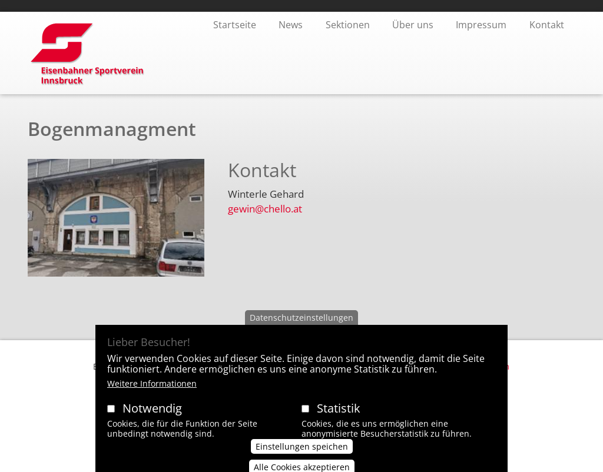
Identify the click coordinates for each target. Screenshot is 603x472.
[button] (116, 222)
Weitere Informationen (152, 393)
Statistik (338, 418)
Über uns (412, 24)
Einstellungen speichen (302, 455)
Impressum (481, 24)
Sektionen (348, 24)
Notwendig (152, 418)
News (291, 24)
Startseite (234, 24)
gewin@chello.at (265, 208)
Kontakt (546, 24)
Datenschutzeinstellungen (301, 327)
